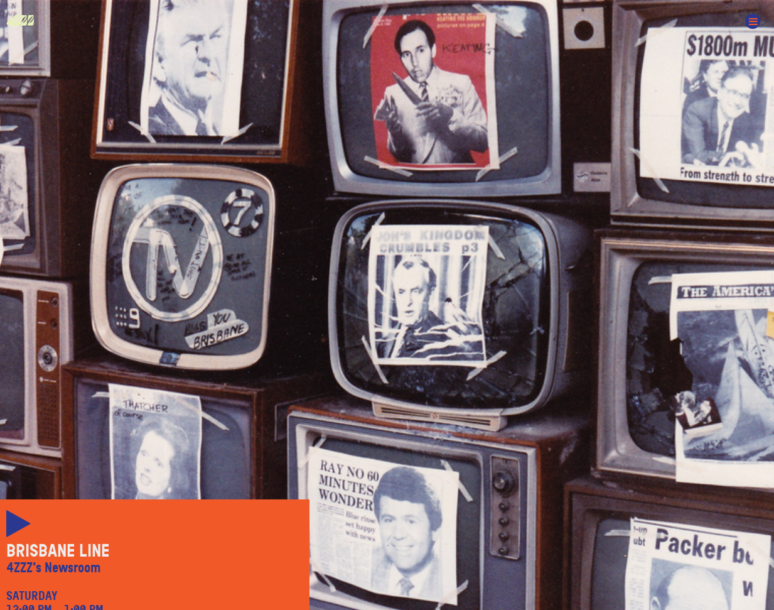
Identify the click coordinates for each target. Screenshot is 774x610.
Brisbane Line (57, 551)
